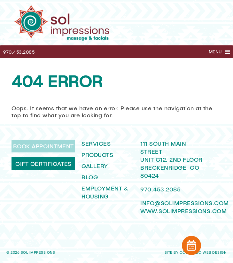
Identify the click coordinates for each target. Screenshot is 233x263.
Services (96, 143)
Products (97, 154)
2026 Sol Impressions (33, 252)
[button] (215, 51)
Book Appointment (43, 146)
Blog (90, 177)
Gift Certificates (43, 163)
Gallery (95, 165)
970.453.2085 (19, 52)
